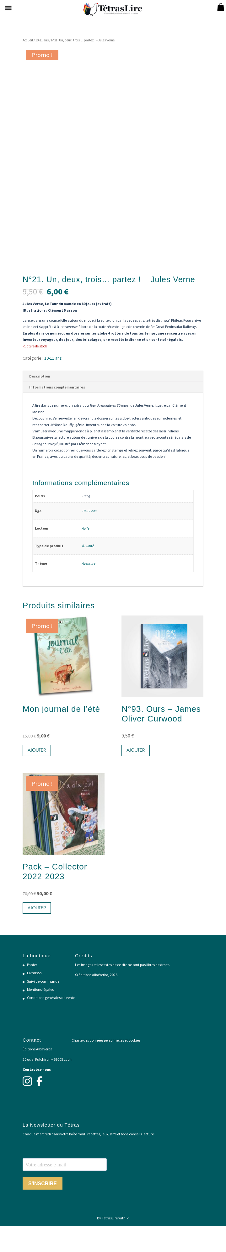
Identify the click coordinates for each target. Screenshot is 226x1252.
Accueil (28, 40)
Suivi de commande (43, 1007)
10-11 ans (42, 40)
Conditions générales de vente (51, 1023)
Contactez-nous (37, 1095)
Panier (32, 990)
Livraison (34, 998)
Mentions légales (40, 1015)
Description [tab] (39, 402)
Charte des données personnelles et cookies (106, 1066)
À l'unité (88, 571)
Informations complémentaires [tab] (57, 413)
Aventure (88, 589)
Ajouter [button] (37, 776)
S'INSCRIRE (42, 1209)
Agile (85, 554)
